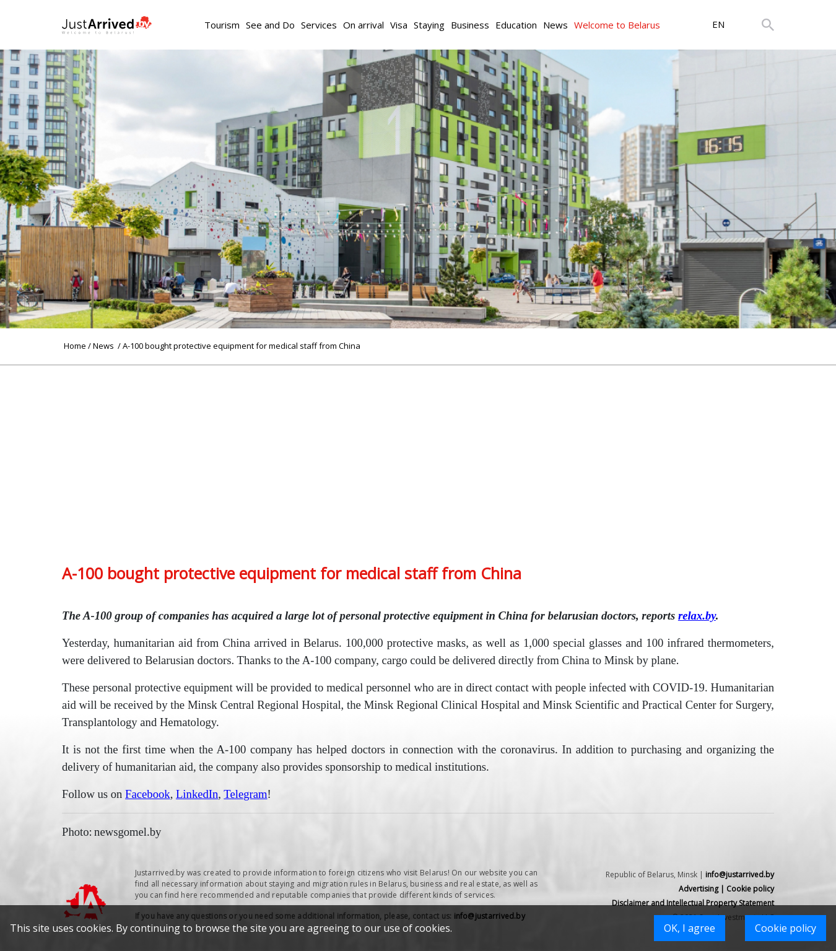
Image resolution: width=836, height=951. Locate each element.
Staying (429, 25)
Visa (398, 25)
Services (319, 25)
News (555, 25)
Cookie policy (785, 928)
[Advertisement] (418, 452)
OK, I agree (689, 928)
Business (470, 25)
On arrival (363, 25)
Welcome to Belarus (617, 25)
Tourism (222, 25)
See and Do (270, 25)
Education (516, 25)
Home (75, 345)
